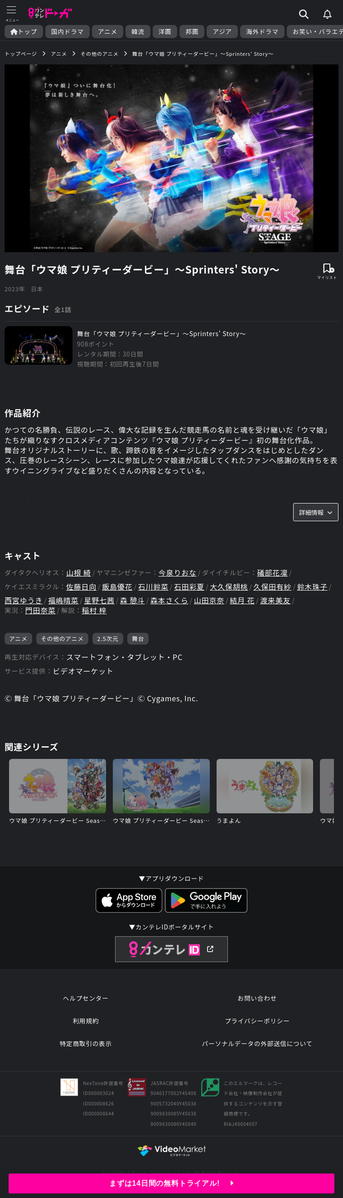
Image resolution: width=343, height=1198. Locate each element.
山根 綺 (78, 572)
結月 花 (242, 600)
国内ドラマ (67, 31)
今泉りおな (178, 572)
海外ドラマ (262, 31)
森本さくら (169, 600)
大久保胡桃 (229, 587)
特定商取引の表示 (86, 1043)
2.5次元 (107, 638)
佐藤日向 (81, 587)
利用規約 (85, 1020)
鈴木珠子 (312, 587)
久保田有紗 (272, 587)
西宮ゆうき (24, 600)
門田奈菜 (40, 610)
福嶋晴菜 (63, 600)
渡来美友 (275, 600)
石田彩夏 (189, 587)
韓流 (138, 31)
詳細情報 (316, 512)
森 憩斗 (132, 600)
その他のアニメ (62, 638)
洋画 (165, 31)
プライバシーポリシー (257, 1020)
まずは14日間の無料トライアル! (171, 1183)
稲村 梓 (94, 610)
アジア (222, 31)
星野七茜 (99, 600)
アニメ (107, 31)
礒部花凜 (272, 572)
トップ (23, 31)
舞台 (138, 638)
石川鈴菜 (153, 587)
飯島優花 (117, 587)
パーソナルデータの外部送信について (257, 1043)
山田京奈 (209, 600)
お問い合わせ (257, 997)
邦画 (191, 31)
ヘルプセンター (86, 997)
